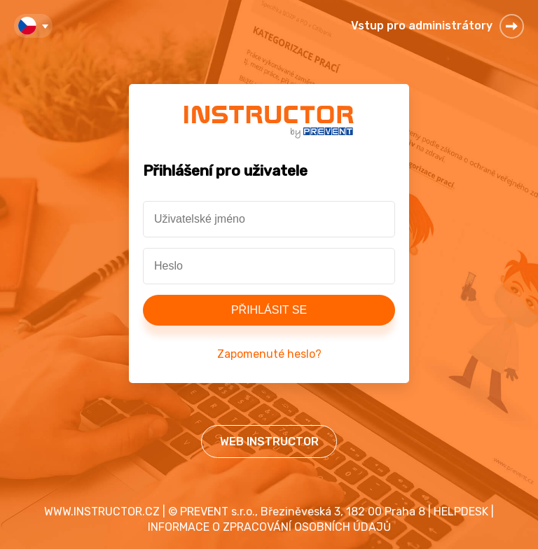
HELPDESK (461, 511)
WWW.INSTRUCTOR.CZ (102, 511)
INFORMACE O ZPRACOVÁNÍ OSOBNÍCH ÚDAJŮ (269, 527)
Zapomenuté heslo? (269, 354)
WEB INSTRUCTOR (269, 441)
